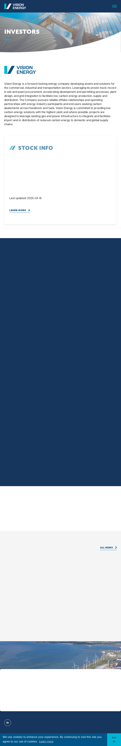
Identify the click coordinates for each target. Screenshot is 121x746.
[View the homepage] (15, 6)
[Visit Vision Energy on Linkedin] (7, 722)
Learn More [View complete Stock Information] (17, 210)
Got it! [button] (114, 739)
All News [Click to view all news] (106, 548)
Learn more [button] (46, 741)
